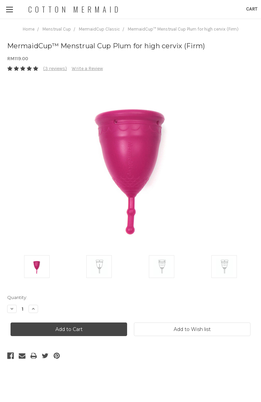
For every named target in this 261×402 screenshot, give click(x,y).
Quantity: (17, 297)
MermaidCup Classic (99, 29)
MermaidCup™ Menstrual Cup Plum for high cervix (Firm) (183, 29)
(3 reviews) (55, 68)
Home (29, 29)
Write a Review (87, 68)
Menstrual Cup (56, 29)
